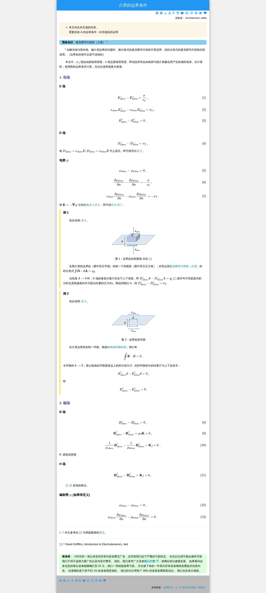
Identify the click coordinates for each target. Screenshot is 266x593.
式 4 (84, 220)
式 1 (92, 204)
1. (61, 532)
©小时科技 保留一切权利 (192, 587)
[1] (150, 258)
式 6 (114, 204)
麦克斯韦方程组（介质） (185, 266)
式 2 (139, 151)
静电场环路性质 (116, 347)
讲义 (101, 532)
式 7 (120, 204)
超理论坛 (168, 587)
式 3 (84, 301)
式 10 (69, 485)
